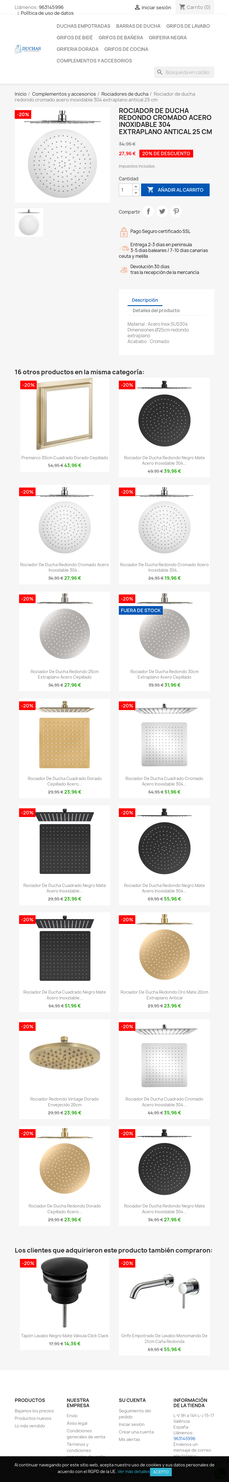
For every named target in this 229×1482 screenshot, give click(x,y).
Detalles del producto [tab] (156, 310)
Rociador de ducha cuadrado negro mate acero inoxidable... (64, 888)
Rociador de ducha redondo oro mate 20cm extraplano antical (164, 995)
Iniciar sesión (132, 1424)
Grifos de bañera (121, 37)
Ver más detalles (134, 1471)
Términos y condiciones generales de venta (86, 1450)
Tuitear (162, 211)
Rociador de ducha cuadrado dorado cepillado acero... (65, 781)
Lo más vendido (30, 1426)
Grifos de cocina (126, 49)
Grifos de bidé (75, 37)
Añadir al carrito (175, 190)
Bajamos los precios (34, 1411)
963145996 (51, 7)
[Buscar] (184, 72)
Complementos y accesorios (94, 61)
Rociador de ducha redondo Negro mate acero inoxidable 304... (164, 460)
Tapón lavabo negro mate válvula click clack (64, 1335)
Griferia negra (168, 37)
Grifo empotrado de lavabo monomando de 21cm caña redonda (164, 1338)
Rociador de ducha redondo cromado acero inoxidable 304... (64, 567)
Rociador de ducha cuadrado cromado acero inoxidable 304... (164, 781)
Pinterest (176, 211)
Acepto (161, 1471)
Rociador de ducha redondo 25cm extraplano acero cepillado (65, 674)
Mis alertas (129, 1439)
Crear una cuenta (136, 1432)
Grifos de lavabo (188, 26)
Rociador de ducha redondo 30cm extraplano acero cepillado (164, 674)
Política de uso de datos (47, 13)
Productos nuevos (33, 1418)
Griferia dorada (78, 49)
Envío (72, 1415)
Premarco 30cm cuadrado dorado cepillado (64, 457)
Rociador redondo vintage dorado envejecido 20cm (64, 1101)
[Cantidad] (126, 190)
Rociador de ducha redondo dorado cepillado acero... (65, 1208)
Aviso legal (77, 1423)
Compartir (148, 211)
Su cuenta (132, 1400)
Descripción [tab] (145, 300)
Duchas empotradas (83, 26)
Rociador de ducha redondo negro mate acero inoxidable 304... (164, 888)
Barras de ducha (138, 26)
